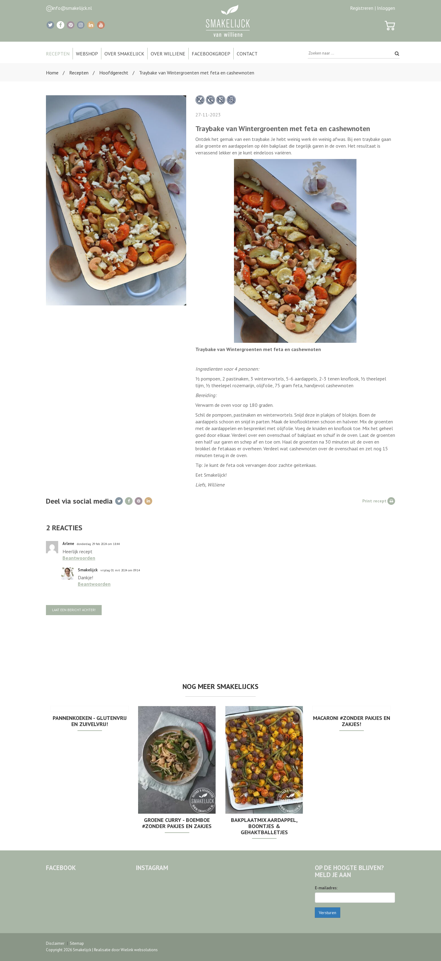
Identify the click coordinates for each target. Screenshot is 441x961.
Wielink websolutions (139, 949)
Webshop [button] (87, 54)
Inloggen (386, 8)
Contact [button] (247, 54)
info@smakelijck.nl (72, 8)
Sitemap (77, 943)
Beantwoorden (78, 558)
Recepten (79, 73)
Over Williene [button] (168, 54)
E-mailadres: (326, 888)
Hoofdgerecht (113, 73)
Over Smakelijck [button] (124, 54)
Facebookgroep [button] (211, 54)
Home (52, 73)
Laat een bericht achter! (74, 610)
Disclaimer (55, 943)
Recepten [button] (58, 54)
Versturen (327, 912)
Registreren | (363, 8)
